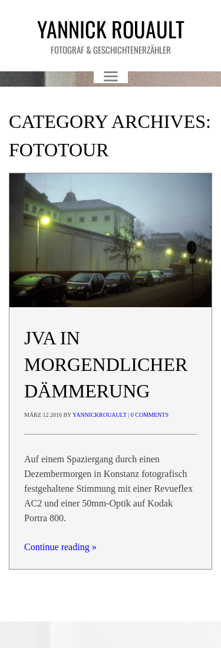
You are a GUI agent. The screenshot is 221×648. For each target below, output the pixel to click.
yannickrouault (99, 415)
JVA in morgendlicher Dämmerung (105, 364)
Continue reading (60, 547)
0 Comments (150, 415)
